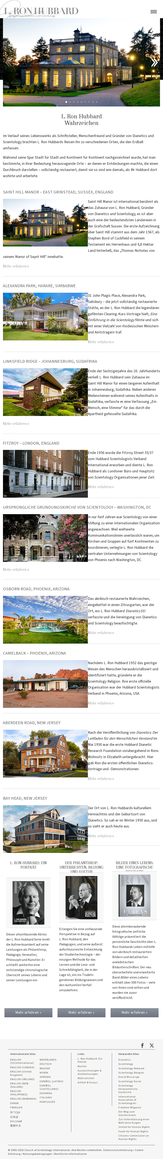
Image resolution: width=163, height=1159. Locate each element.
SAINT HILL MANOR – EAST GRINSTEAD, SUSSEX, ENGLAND (58, 192)
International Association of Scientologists (127, 1099)
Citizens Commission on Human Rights (133, 1137)
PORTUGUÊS (47, 1101)
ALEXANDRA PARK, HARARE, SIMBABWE (39, 286)
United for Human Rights (134, 1126)
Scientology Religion (131, 1072)
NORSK (44, 1072)
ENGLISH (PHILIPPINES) (19, 1092)
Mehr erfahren (15, 266)
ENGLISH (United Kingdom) (21, 1072)
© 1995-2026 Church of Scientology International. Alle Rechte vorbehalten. (55, 1150)
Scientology (125, 1063)
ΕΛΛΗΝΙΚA (46, 1093)
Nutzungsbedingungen (37, 1154)
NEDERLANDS (48, 1059)
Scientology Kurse (129, 1080)
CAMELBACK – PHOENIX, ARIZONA (34, 653)
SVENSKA (45, 1076)
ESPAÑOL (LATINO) (51, 1080)
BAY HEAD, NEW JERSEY (25, 798)
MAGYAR (45, 1067)
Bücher (82, 1065)
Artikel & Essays (88, 1082)
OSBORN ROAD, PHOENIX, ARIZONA (36, 589)
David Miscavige (128, 1076)
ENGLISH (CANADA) (22, 1066)
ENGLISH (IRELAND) (22, 1078)
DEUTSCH (46, 1063)
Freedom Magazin (129, 1107)
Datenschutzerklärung (117, 1150)
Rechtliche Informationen (70, 1154)
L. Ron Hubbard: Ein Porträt (90, 1059)
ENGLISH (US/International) (22, 1060)
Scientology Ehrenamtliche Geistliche (128, 1088)
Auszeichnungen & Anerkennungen (89, 1071)
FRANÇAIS (16, 1107)
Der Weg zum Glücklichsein (127, 1113)
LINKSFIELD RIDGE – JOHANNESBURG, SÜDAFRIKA (50, 361)
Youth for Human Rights (133, 1131)
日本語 (14, 1116)
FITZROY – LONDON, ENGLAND (31, 443)
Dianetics (124, 1059)
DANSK (14, 1102)
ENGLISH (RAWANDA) (23, 1098)
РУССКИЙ (16, 1121)
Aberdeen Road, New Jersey (31, 723)
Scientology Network (131, 1067)
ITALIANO (46, 1097)
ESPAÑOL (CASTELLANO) (49, 1086)
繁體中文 (15, 1125)
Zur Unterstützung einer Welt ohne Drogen (133, 1120)
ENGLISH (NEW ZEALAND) (19, 1084)
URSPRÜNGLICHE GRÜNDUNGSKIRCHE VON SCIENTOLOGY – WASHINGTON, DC (77, 507)
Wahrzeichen (86, 1077)
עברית (15, 1112)
